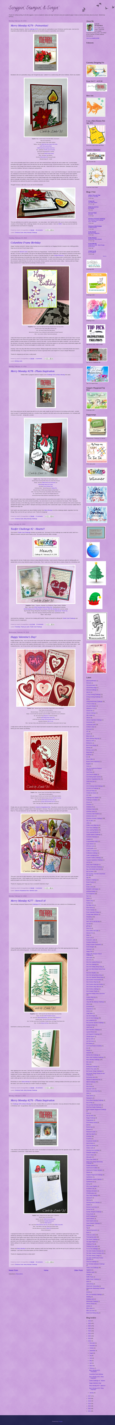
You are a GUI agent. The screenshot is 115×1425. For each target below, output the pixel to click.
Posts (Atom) (19, 1274)
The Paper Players (91, 1241)
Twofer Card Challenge (24, 532)
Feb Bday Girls (90, 905)
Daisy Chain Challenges (92, 864)
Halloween (89, 949)
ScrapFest (89, 1138)
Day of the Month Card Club (93, 869)
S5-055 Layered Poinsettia (49, 149)
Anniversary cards (91, 724)
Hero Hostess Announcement (93, 979)
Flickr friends (89, 907)
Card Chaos (89, 772)
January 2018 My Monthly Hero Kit (48, 719)
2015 (89, 1401)
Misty (87, 1064)
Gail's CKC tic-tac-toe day (93, 921)
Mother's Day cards (91, 1069)
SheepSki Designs (91, 1152)
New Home (89, 1086)
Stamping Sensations (91, 1191)
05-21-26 (90, 214)
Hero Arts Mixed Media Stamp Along (95, 969)
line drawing (89, 1043)
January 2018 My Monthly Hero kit (48, 801)
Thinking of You (90, 1244)
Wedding (88, 1296)
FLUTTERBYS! (92, 252)
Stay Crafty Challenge (92, 1195)
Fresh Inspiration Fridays (92, 912)
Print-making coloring (91, 1122)
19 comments (39, 230)
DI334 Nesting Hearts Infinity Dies (43, 607)
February (92, 1368)
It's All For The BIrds (93, 196)
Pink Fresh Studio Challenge (93, 1107)
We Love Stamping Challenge (94, 1294)
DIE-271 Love (50, 721)
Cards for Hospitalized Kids (43, 807)
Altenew (88, 717)
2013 (89, 1406)
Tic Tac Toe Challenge (92, 1248)
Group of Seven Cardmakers (93, 944)
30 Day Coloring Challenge (93, 697)
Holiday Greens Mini (59, 1224)
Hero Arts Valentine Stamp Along (94, 977)
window (88, 1306)
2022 (89, 1331)
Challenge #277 (36, 904)
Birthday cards (18, 361)
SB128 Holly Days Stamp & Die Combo (49, 144)
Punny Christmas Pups (48, 486)
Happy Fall (89, 951)
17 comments (39, 516)
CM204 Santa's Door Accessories (48, 482)
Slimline (88, 1172)
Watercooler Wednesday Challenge (95, 1288)
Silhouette (89, 1157)
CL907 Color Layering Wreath (46, 146)
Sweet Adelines (90, 1218)
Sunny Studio (89, 1214)
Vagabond (89, 1270)
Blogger (61, 1421)
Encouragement (90, 893)
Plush (87, 1113)
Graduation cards (90, 940)
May (91, 1360)
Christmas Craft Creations (93, 813)
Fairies (88, 898)
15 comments (39, 1088)
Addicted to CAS (90, 708)
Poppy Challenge (90, 1118)
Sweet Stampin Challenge (93, 1223)
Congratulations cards (92, 841)
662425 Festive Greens (49, 153)
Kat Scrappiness (90, 1020)
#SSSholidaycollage (91, 687)
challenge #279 (33, 29)
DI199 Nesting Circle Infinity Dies (33, 609)
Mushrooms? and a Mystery (95, 239)
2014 (89, 1403)
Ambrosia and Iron (93, 207)
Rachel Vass (89, 1127)
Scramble (88, 1136)
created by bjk (92, 251)
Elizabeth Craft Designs (92, 889)
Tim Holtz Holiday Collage (93, 1255)
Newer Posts (13, 1270)
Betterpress (89, 743)
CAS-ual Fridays (90, 790)
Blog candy (89, 752)
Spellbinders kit (90, 1181)
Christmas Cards (19, 232)
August (92, 1353)
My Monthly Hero (90, 1077)
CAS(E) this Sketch (91, 793)
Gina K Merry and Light (92, 930)
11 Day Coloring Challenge (93, 694)
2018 (89, 1341)
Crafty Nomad (92, 232)
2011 (89, 1411)
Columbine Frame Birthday (26, 242)
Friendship (17, 626)
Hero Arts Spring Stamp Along (94, 975)
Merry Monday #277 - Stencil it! (28, 900)
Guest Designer (90, 946)
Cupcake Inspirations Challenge (94, 860)
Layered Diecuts (90, 1032)
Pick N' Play (89, 1102)
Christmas (89, 804)
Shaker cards (89, 1148)
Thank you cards (25, 626)
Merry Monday (61, 374)
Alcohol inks (89, 710)
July (91, 1355)
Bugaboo (88, 763)
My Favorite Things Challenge (94, 1071)
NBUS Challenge (90, 1082)
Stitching (88, 1200)
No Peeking (91, 208)
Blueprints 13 (46, 715)
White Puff (49, 1228)
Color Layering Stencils (92, 832)
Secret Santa (89, 1143)
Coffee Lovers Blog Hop (92, 825)
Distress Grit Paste (45, 1023)
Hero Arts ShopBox (91, 972)
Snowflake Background (49, 1220)
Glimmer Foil (89, 933)
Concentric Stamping (91, 836)
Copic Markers (90, 843)
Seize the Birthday (91, 1145)
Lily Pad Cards (90, 1041)
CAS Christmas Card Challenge (94, 786)
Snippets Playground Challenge (94, 1174)
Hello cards (89, 957)
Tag (87, 1228)
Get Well (88, 923)
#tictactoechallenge (91, 690)
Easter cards (89, 886)
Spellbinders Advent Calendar (94, 1179)
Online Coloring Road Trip (93, 1091)
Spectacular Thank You (61, 611)
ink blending (89, 1006)
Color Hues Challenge (92, 827)
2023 (89, 1328)
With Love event (90, 1310)
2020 (89, 1336)
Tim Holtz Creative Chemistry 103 (95, 1253)
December (92, 1343)
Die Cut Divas (90, 871)
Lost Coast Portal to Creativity (94, 1045)
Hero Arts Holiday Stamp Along (94, 966)
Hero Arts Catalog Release (93, 962)
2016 (89, 1398)
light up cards (89, 1038)
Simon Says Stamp (91, 1159)
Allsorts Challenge (91, 713)
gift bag (88, 926)
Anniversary (89, 722)
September (93, 1350)
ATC (87, 731)
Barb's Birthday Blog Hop (92, 738)
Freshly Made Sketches (92, 914)
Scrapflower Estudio (91, 1141)
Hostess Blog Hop (91, 997)
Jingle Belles (89, 1013)
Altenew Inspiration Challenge (94, 720)
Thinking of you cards (91, 1246)
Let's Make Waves (92, 202)
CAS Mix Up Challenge (92, 788)
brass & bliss (89, 759)
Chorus (88, 802)
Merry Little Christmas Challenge (94, 1057)
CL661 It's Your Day (57, 798)
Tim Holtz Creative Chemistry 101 (95, 1251)
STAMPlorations (90, 1193)
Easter (88, 884)
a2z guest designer (91, 706)
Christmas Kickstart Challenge (96, 218)
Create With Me (92, 243)
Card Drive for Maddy (91, 774)
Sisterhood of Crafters (92, 1167)
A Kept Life (91, 201)
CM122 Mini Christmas (51, 1019)
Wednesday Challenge (92, 1301)
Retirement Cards (91, 1131)
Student (88, 1204)
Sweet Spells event (91, 1221)
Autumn (88, 733)
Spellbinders (89, 1177)
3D (87, 699)
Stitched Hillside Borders (42, 1017)
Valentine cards (33, 890)
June (91, 1358)
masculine (89, 1052)
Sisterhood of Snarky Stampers (94, 1170)
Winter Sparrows (48, 1222)
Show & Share (90, 1155)
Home (46, 1270)
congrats (88, 839)
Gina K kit (88, 928)
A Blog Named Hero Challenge (94, 701)
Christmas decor (90, 816)
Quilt (87, 1124)
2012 (89, 1408)
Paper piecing (90, 1095)
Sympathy (89, 1225)
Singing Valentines (91, 1165)
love (87, 1048)
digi (87, 877)
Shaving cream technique (92, 1150)
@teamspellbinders (91, 680)
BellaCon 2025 (90, 740)
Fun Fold (88, 919)
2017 (89, 1396)
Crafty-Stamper (92, 237)
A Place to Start (90, 703)
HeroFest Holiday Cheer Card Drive (95, 993)
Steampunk (89, 1197)
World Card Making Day (92, 1313)
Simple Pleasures (59, 255)
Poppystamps (89, 1120)
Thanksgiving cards (91, 1237)
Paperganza (89, 1098)
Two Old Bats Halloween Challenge (95, 1264)
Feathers (88, 903)
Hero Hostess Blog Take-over (93, 986)
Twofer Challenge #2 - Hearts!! (28, 528)
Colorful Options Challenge (93, 834)
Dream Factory (90, 882)
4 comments (39, 358)
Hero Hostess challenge (92, 989)
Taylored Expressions (91, 1230)
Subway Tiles (54, 488)
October (92, 1348)
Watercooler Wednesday (92, 1286)
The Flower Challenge (92, 1239)
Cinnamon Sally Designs (95, 226)
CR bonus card (90, 846)
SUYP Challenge (90, 1216)
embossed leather (91, 891)
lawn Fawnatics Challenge (93, 1029)
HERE (60, 224)
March (91, 1365)
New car (88, 1084)
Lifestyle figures (90, 1036)
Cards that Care (90, 781)
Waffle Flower (89, 1277)
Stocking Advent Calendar (93, 1202)
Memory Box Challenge (92, 1055)
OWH (87, 1093)
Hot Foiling (89, 999)
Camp (87, 766)
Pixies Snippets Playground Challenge (96, 1109)
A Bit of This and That (94, 195)
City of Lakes (89, 820)
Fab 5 (87, 896)
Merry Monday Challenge (30, 232)
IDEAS (88, 1004)
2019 (89, 1338)
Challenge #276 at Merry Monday (22, 1104)
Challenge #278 (51, 374)
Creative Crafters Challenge (93, 857)
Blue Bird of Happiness (93, 233)
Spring (88, 1184)
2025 (89, 1323)
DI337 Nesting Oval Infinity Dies (48, 799)
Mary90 (88, 1050)
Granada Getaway (91, 942)
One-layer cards (90, 1088)
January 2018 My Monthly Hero (51, 609)
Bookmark (89, 754)
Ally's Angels (89, 715)
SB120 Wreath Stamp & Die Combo (45, 484)
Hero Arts (88, 959)
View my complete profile (92, 38)
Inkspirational (89, 1008)
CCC (87, 795)
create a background (91, 855)
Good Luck (89, 937)
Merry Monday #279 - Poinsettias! (29, 25)
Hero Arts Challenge (91, 964)
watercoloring (89, 1283)
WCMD (88, 1292)
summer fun (89, 1209)
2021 (89, 1333)
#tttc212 (88, 692)
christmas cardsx (90, 811)
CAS (87, 783)
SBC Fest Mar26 (90, 1134)
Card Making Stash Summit (93, 776)
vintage (88, 1274)
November (92, 1345)
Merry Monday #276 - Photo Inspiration (33, 1100)
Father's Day (89, 900)
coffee (88, 823)
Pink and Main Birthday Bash (93, 1105)
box (87, 757)
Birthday (88, 747)
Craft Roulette (90, 848)
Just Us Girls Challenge (92, 1018)
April (91, 1363)
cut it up (88, 862)
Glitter (87, 935)
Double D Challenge (91, 880)
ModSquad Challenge (92, 1066)
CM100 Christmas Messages (49, 1219)
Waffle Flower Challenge (92, 1279)
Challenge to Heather (91, 800)
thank (87, 1232)
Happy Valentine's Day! (23, 636)
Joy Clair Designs (90, 1015)
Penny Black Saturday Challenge (94, 1100)
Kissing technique (91, 1025)
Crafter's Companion (91, 850)
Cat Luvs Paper (92, 213)
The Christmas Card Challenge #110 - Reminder (95, 221)
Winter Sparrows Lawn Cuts (41, 1224)
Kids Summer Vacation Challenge (95, 1022)
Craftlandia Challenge (92, 853)
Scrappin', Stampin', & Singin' (34, 8)
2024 (89, 1326)
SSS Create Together (91, 1186)
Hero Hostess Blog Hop (92, 982)
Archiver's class (90, 726)
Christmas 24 (89, 807)
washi (87, 1281)
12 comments (39, 624)
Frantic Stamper (90, 909)
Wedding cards (90, 1299)
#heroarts (88, 683)
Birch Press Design (91, 745)
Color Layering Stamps (92, 830)
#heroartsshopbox (91, 685)
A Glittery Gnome (92, 227)
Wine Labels (89, 1308)
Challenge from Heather (92, 797)
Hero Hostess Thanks (92, 991)
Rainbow (88, 1129)
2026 (89, 1321)
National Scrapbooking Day (93, 1079)
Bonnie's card (23, 251)
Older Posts (78, 1270)
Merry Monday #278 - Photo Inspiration (33, 371)
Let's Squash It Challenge (93, 1034)
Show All (104, 256)
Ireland (88, 1011)
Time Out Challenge (91, 1261)
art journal (89, 729)
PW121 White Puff (44, 157)
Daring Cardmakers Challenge (94, 867)
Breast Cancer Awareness (93, 761)
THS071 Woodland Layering (49, 1015)
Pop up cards (89, 1115)
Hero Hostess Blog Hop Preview (94, 984)
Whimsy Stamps (90, 1303)
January (92, 1392)
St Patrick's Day (90, 1188)
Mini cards (89, 1062)
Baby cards (89, 736)
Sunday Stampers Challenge (93, 1211)
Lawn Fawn (89, 1027)
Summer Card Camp (91, 1207)
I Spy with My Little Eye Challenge (95, 1001)
